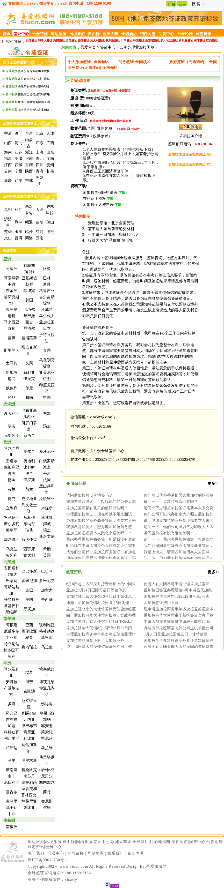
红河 (39, 232)
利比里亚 (11, 738)
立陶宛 (11, 508)
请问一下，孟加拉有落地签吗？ (171, 501)
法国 (46, 480)
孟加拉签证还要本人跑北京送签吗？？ (99, 533)
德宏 (49, 232)
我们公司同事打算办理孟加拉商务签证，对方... (177, 545)
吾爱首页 (88, 47)
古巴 (28, 590)
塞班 (11, 338)
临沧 (28, 232)
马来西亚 (11, 322)
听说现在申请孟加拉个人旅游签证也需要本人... (100, 545)
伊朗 (46, 379)
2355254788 (145, 459)
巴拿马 (11, 581)
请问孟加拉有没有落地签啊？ (169, 533)
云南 (7, 171)
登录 (182, 5)
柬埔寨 (11, 309)
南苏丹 (28, 776)
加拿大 (46, 590)
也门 (11, 379)
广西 (49, 143)
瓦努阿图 (11, 435)
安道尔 (11, 461)
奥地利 (28, 461)
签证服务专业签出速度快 (28, 71)
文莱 (28, 363)
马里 (11, 760)
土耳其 (11, 363)
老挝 (11, 316)
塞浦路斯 (29, 338)
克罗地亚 (29, 499)
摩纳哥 (28, 524)
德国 (11, 480)
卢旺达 (11, 748)
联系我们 (115, 853)
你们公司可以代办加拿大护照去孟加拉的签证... (177, 514)
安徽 (18, 159)
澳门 (18, 133)
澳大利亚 (11, 413)
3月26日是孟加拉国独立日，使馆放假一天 (176, 634)
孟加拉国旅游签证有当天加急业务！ (97, 640)
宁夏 (18, 171)
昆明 (7, 210)
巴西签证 (212, 40)
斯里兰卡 (11, 350)
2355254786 (125, 459)
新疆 (7, 181)
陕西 (28, 171)
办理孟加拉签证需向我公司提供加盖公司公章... (177, 628)
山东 (49, 152)
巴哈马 (46, 571)
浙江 (28, 152)
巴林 (46, 278)
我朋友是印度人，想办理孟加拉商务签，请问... (100, 527)
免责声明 (135, 853)
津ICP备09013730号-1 (48, 860)
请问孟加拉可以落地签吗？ (89, 495)
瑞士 (46, 530)
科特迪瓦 (11, 732)
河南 (28, 159)
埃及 (28, 672)
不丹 (11, 284)
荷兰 (28, 489)
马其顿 (46, 517)
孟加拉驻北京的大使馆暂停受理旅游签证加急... (100, 609)
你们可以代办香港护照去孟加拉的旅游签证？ (177, 495)
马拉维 (46, 748)
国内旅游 (84, 842)
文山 (7, 238)
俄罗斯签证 (112, 40)
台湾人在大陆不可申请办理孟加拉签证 (177, 584)
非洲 (7, 663)
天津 (49, 133)
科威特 (46, 309)
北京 (39, 133)
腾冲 (18, 222)
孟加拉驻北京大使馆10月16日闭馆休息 (99, 596)
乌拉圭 (46, 647)
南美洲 (9, 619)
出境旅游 (53, 842)
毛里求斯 (29, 760)
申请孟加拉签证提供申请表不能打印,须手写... (175, 621)
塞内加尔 (46, 782)
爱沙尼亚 (46, 451)
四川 (39, 165)
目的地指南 (160, 842)
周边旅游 (36, 842)
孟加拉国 (46, 322)
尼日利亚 (11, 782)
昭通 (28, 222)
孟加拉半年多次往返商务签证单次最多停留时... (177, 640)
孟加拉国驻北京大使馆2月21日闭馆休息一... (99, 621)
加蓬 (11, 726)
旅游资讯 (36, 847)
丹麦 (46, 473)
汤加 (46, 426)
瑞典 (28, 530)
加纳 (46, 719)
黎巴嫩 (28, 316)
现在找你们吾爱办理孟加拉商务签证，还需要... (100, 558)
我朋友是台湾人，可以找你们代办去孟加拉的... (100, 501)
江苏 (18, 152)
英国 (46, 555)
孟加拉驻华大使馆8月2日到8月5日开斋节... (175, 596)
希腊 (46, 549)
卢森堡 (46, 508)
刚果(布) (28, 713)
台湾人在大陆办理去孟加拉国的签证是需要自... (177, 647)
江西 (7, 165)
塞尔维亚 (11, 539)
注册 (171, 5)
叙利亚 (28, 372)
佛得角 (46, 704)
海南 (7, 152)
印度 (28, 388)
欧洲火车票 (121, 842)
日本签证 (126, 40)
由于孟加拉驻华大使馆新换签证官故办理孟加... (100, 615)
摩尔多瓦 (11, 524)
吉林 (28, 181)
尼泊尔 (28, 328)
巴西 (28, 625)
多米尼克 (46, 581)
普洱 (18, 238)
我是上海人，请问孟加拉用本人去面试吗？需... (175, 552)
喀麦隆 (46, 726)
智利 (11, 656)
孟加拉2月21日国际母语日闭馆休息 (96, 590)
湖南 (49, 159)
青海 (39, 171)
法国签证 (71, 40)
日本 (46, 328)
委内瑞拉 (29, 647)
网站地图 (95, 853)
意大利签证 (97, 40)
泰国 (46, 350)
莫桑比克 (29, 770)
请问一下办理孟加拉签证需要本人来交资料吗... (177, 508)
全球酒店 (140, 842)
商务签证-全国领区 (134, 62)
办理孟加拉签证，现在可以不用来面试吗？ (98, 514)
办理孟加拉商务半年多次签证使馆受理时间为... (100, 634)
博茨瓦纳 (46, 682)
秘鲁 (28, 637)
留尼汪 (46, 738)
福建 (7, 159)
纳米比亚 (46, 770)
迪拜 (46, 284)
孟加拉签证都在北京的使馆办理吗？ (97, 508)
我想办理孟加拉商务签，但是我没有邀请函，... (100, 539)
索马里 (11, 801)
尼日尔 (46, 776)
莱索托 (46, 732)
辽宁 (18, 181)
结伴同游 (180, 842)
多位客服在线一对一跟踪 (28, 79)
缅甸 (11, 328)
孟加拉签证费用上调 (161, 602)
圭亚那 (11, 637)
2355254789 (165, 459)
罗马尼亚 (11, 517)
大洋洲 (9, 404)
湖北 (39, 159)
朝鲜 (28, 284)
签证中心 (108, 47)
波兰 (28, 473)
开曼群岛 (11, 599)
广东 (39, 143)
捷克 (11, 499)
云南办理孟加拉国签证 (139, 47)
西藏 (18, 165)
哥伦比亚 (29, 631)
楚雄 (7, 232)
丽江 (18, 210)
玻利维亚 (46, 625)
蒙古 (28, 322)
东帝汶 (11, 291)
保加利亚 (11, 467)
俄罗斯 (28, 480)
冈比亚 (11, 713)
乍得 (46, 808)
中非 (11, 814)
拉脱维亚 (46, 499)
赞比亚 (28, 808)
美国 (28, 599)
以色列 (11, 388)
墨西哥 (46, 599)
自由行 (69, 842)
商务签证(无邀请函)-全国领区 (93, 68)
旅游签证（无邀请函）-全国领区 (193, 62)
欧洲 (7, 442)
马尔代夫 (46, 316)
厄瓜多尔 (11, 631)
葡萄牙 (11, 530)
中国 (46, 397)
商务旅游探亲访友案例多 (28, 110)
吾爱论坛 (214, 842)
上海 (39, 152)
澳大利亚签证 (169, 40)
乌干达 (11, 808)
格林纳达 (46, 631)
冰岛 (46, 467)
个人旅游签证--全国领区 (88, 62)
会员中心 (53, 847)
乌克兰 (11, 549)
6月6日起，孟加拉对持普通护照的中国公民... (100, 584)
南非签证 (199, 40)
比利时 (28, 467)
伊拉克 (28, 379)
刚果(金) (46, 713)
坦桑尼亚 (29, 801)
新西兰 (28, 435)
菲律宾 (28, 291)
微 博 (196, 4)
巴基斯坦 (29, 278)
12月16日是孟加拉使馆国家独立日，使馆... (98, 647)
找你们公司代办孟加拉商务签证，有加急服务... (100, 552)
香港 (7, 133)
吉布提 (11, 719)
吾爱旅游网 (156, 866)
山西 (7, 143)
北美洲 (9, 562)
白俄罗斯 (46, 461)
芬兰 (11, 489)
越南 (28, 397)
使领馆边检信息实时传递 (28, 94)
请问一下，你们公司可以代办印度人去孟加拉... (177, 527)
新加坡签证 (152, 40)
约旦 (11, 397)
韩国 (28, 300)
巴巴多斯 (29, 571)
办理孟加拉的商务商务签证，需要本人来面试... (100, 520)
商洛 (28, 238)
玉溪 (18, 232)
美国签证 (31, 40)
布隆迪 (28, 691)
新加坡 (11, 372)
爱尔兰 (28, 451)
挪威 (46, 524)
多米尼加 (29, 581)
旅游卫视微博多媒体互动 (28, 102)
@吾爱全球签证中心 (107, 451)
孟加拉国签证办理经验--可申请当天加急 (178, 590)
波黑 (11, 473)
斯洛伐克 (29, 539)
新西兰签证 (186, 40)
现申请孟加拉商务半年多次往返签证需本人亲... (177, 609)
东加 (46, 413)
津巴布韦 (29, 726)
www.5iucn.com (74, 866)
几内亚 (28, 719)
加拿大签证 (45, 40)
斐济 (11, 426)
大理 (39, 210)
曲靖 (39, 222)
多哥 (11, 704)
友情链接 (75, 853)
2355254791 (186, 459)
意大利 (28, 555)
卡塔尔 (28, 309)
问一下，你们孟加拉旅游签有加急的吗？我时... (177, 558)
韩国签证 (139, 40)
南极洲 (9, 820)
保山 (49, 222)
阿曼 (46, 269)
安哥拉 (11, 682)
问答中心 (197, 842)
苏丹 (46, 792)
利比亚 (28, 738)
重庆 (28, 165)
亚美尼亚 (46, 372)
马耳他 (28, 517)
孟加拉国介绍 (190, 136)
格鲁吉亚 (46, 291)
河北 (18, 143)
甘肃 (49, 171)
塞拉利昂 (29, 782)
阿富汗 (11, 269)
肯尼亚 (28, 732)
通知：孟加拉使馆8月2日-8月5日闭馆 (97, 602)
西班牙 (28, 549)
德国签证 (83, 40)
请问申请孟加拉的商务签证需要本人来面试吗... (177, 520)
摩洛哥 (11, 770)
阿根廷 (11, 625)
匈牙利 (11, 555)
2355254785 (105, 459)
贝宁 (28, 682)
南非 (11, 776)
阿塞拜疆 (11, 278)
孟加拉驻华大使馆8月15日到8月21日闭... (100, 628)
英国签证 (59, 40)
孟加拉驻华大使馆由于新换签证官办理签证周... (177, 615)
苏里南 (46, 637)
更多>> (214, 483)
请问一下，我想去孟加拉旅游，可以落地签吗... (177, 539)
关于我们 (36, 853)
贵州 (49, 165)
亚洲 (7, 259)
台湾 (28, 133)
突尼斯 (46, 801)
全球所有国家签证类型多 (28, 86)
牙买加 (28, 609)
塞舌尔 (11, 792)
